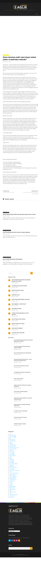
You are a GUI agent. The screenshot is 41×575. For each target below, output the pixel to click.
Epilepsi (10, 454)
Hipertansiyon (12, 463)
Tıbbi (10, 489)
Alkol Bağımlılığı (12, 437)
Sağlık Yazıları (6, 43)
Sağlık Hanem (26, 551)
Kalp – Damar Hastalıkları (14, 467)
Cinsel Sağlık (11, 449)
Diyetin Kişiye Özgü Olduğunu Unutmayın (21, 296)
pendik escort (11, 519)
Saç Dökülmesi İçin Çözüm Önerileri (19, 282)
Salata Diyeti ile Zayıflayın (17, 324)
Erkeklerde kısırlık (15, 291)
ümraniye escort (17, 519)
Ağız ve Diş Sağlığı (12, 433)
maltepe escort (22, 518)
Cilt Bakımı (11, 446)
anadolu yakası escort (25, 519)
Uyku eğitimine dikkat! (16, 305)
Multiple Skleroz (12, 475)
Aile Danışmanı (12, 436)
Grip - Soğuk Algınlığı (7, 218)
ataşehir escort (28, 518)
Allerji (10, 438)
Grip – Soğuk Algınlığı (13, 460)
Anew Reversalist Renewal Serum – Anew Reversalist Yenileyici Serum (23, 356)
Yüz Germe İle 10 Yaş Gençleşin (20, 407)
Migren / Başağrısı (12, 473)
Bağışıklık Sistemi (12, 441)
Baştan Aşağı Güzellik (18, 375)
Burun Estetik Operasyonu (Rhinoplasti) (12, 255)
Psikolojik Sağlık (12, 483)
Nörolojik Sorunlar (13, 476)
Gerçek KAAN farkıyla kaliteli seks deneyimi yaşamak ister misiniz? (19, 203)
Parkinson (11, 480)
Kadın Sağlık (11, 465)
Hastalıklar (11, 461)
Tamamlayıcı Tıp (12, 488)
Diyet (10, 453)
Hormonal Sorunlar (13, 464)
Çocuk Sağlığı (11, 450)
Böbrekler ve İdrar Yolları (14, 444)
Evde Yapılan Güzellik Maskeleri (21, 388)
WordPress (14, 551)
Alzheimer (11, 440)
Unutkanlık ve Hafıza (13, 491)
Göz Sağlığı (11, 459)
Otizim (10, 479)
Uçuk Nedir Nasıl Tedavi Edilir (18, 329)
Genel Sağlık (11, 457)
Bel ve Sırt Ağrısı (12, 442)
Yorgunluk (11, 493)
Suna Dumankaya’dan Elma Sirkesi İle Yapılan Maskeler (16, 220)
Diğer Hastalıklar (12, 452)
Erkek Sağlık (11, 456)
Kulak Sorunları (12, 471)
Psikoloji (11, 481)
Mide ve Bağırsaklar (13, 472)
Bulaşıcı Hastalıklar (13, 445)
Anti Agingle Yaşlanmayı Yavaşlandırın (22, 368)
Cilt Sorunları (11, 448)
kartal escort (19, 521)
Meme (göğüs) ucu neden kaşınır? (19, 300)
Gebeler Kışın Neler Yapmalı (18, 286)
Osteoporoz (11, 477)
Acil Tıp (10, 430)
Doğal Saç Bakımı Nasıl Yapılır (18, 320)
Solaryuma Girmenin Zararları (20, 414)
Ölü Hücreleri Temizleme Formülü (21, 362)
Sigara (10, 487)
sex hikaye (24, 521)
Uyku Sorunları (12, 492)
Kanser (10, 468)
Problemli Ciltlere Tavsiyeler (20, 420)
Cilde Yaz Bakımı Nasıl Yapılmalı (18, 315)
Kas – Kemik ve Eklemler (14, 469)
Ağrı (10, 434)
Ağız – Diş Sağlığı (12, 432)
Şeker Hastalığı (12, 485)
